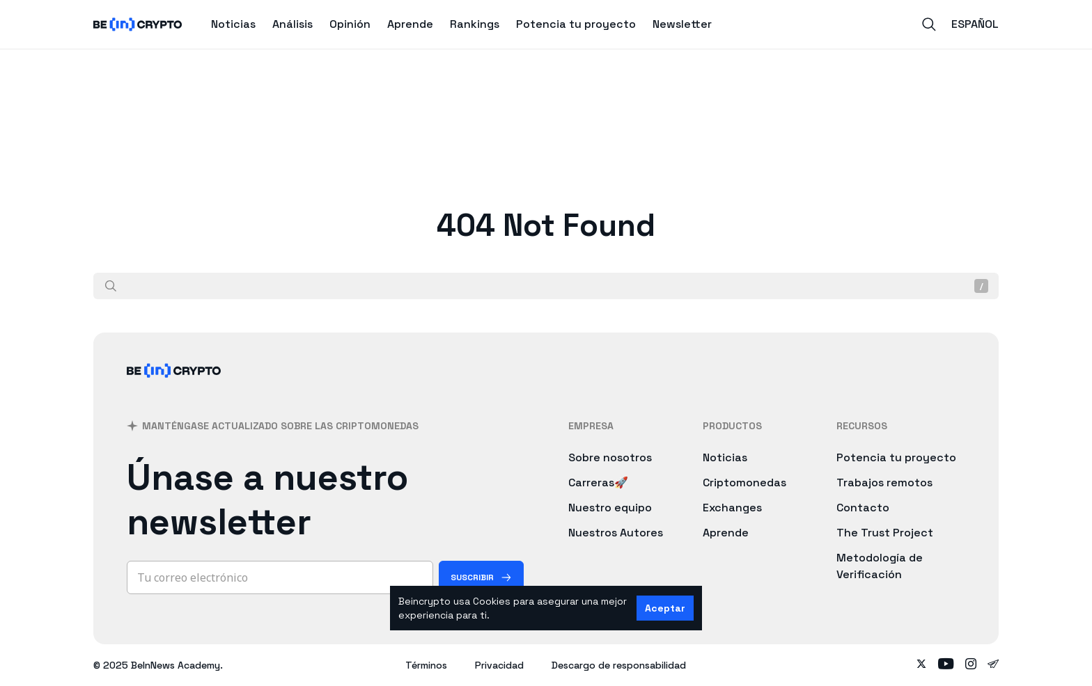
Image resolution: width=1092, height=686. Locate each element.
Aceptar (665, 608)
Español (975, 24)
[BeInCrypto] (174, 388)
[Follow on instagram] (970, 665)
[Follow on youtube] (946, 665)
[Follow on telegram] (993, 665)
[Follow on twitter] (921, 665)
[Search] (929, 24)
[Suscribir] (481, 577)
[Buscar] (111, 286)
